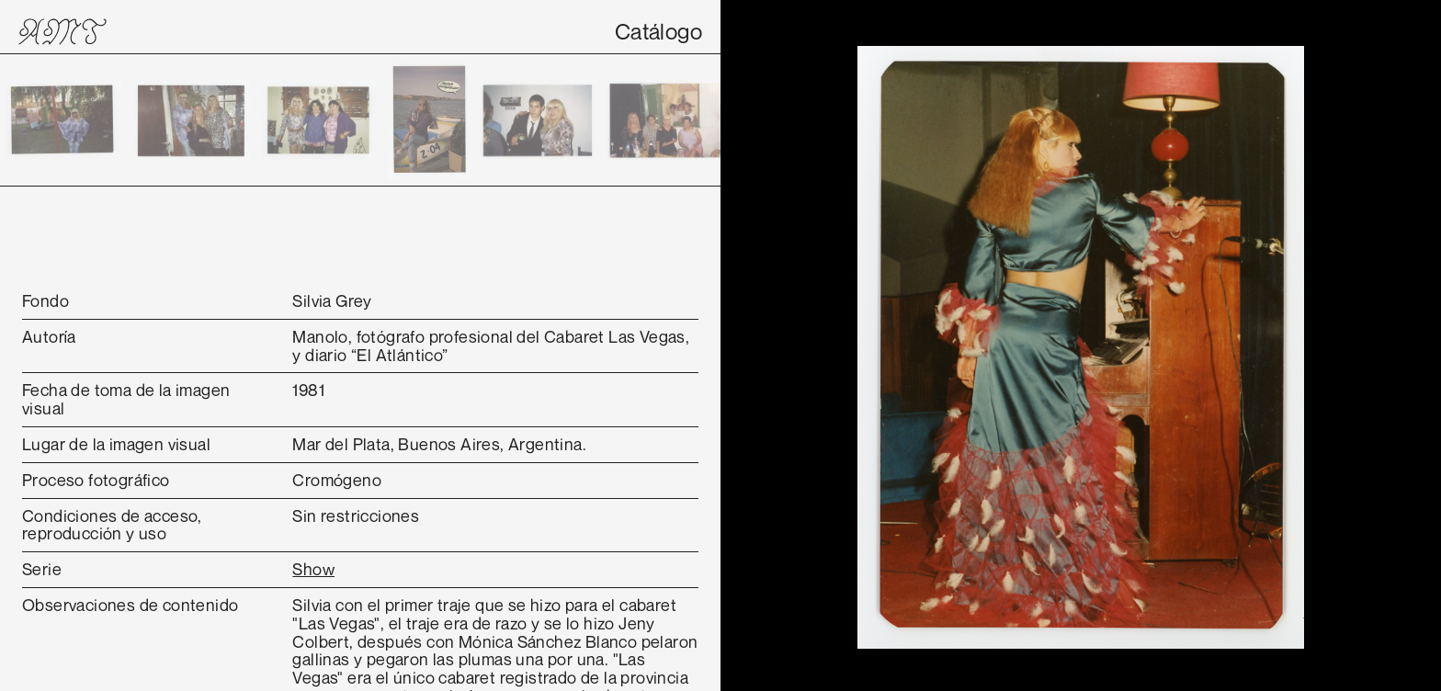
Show (313, 569)
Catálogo (658, 31)
